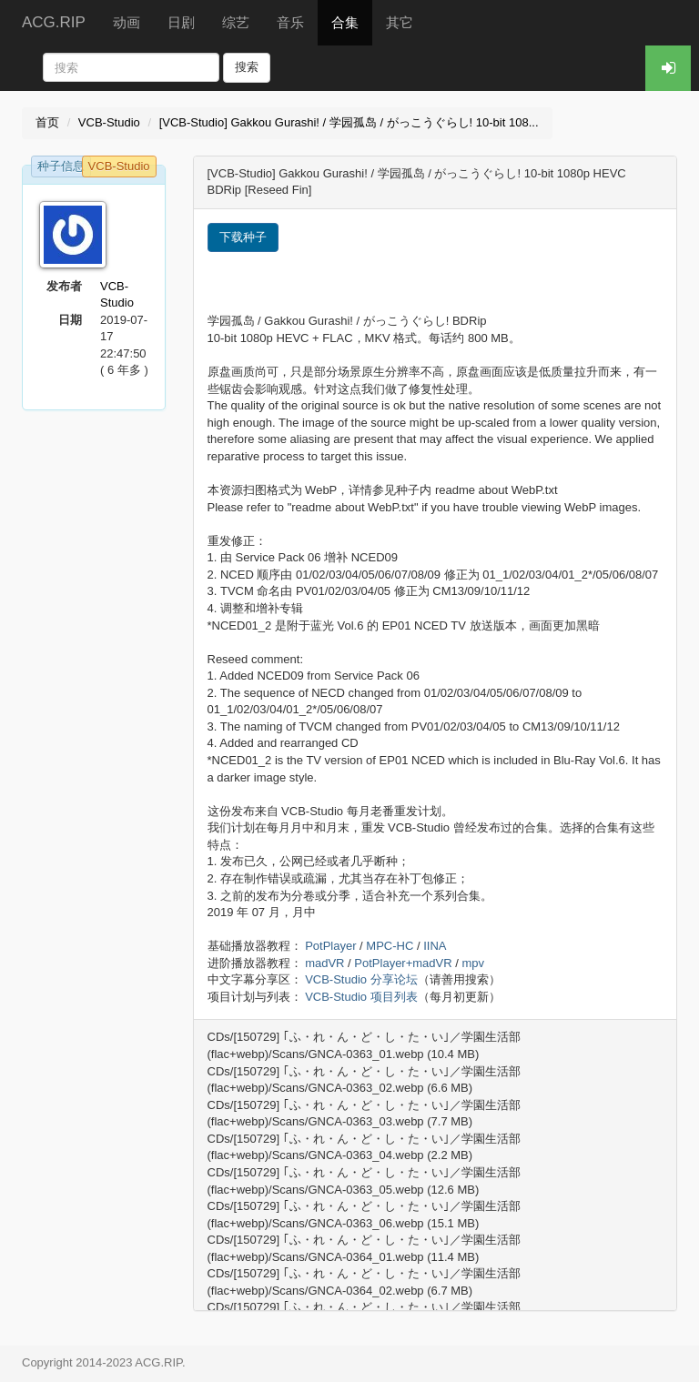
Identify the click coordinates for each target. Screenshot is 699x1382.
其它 (399, 22)
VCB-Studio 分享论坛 (361, 979)
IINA (434, 946)
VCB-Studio (109, 122)
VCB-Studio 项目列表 (361, 997)
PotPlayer (330, 946)
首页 (47, 122)
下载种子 (243, 237)
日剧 (181, 22)
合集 (345, 22)
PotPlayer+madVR (402, 963)
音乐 (290, 22)
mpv (472, 963)
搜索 (246, 67)
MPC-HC (389, 946)
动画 (126, 22)
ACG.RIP (54, 22)
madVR (324, 963)
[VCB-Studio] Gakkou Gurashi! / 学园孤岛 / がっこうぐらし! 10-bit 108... (349, 122)
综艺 (235, 22)
